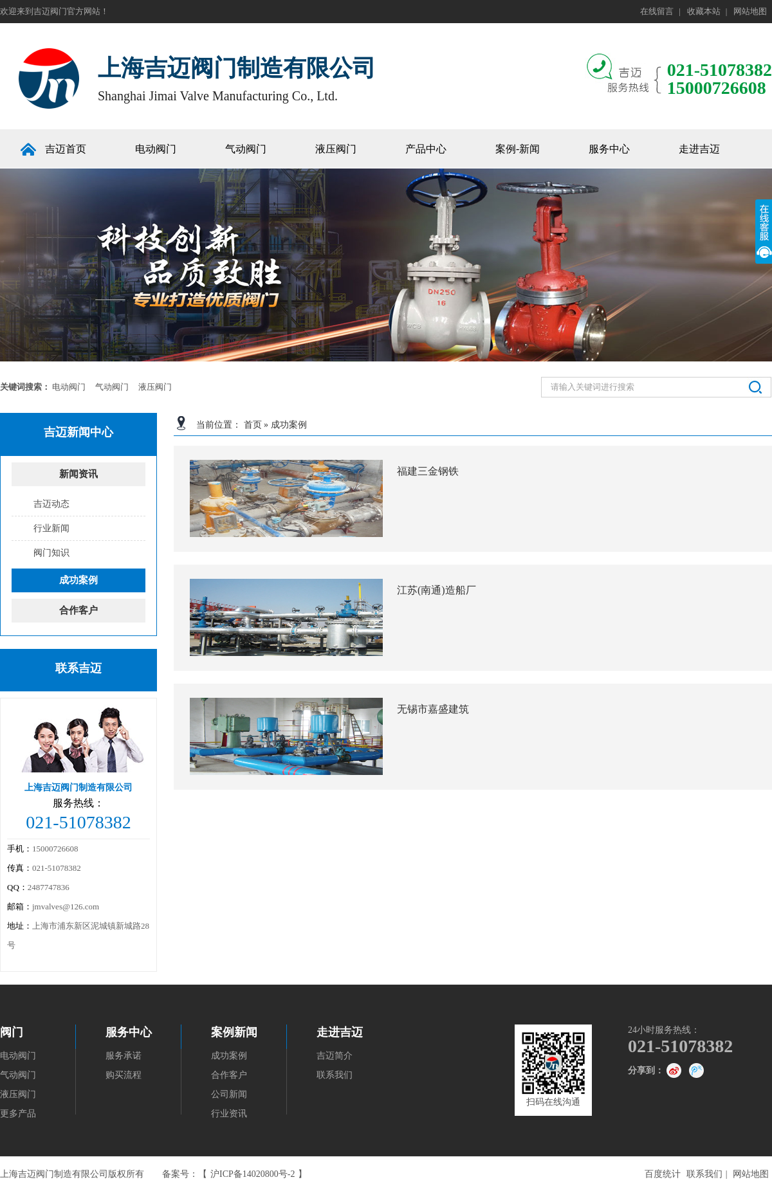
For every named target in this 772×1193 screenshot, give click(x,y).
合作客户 (78, 610)
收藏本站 (704, 11)
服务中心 (609, 148)
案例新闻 (234, 1032)
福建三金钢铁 (428, 471)
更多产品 (18, 1113)
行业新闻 (51, 528)
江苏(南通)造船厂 (436, 590)
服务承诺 (124, 1056)
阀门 (11, 1032)
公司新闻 (229, 1094)
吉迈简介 (335, 1056)
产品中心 (425, 148)
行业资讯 (229, 1113)
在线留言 (657, 11)
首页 (253, 425)
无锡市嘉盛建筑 (433, 709)
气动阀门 (245, 148)
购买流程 (124, 1075)
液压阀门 (335, 148)
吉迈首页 (65, 148)
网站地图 (750, 11)
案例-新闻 (517, 148)
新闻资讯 (78, 474)
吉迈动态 (51, 504)
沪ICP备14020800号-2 (252, 1174)
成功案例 (289, 425)
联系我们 (335, 1075)
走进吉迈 (340, 1032)
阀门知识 (51, 553)
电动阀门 (155, 148)
